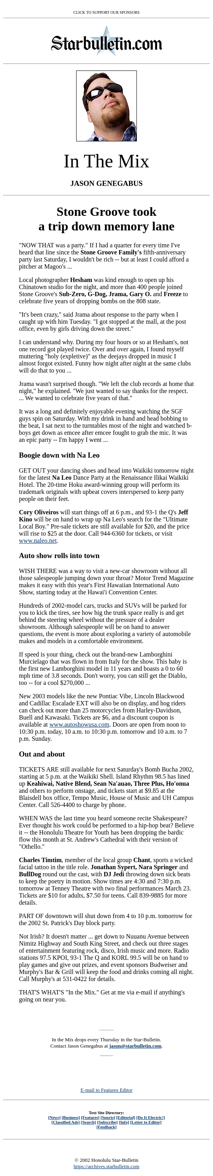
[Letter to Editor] (146, 1122)
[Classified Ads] (65, 1122)
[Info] (124, 1122)
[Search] (88, 1122)
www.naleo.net (38, 540)
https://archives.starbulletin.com (107, 1166)
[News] (54, 1117)
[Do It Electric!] (150, 1117)
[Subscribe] (107, 1122)
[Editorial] (125, 1117)
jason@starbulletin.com (135, 1046)
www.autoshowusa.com (79, 724)
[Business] (71, 1117)
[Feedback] (106, 1126)
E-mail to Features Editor (106, 1090)
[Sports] (108, 1117)
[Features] (90, 1117)
